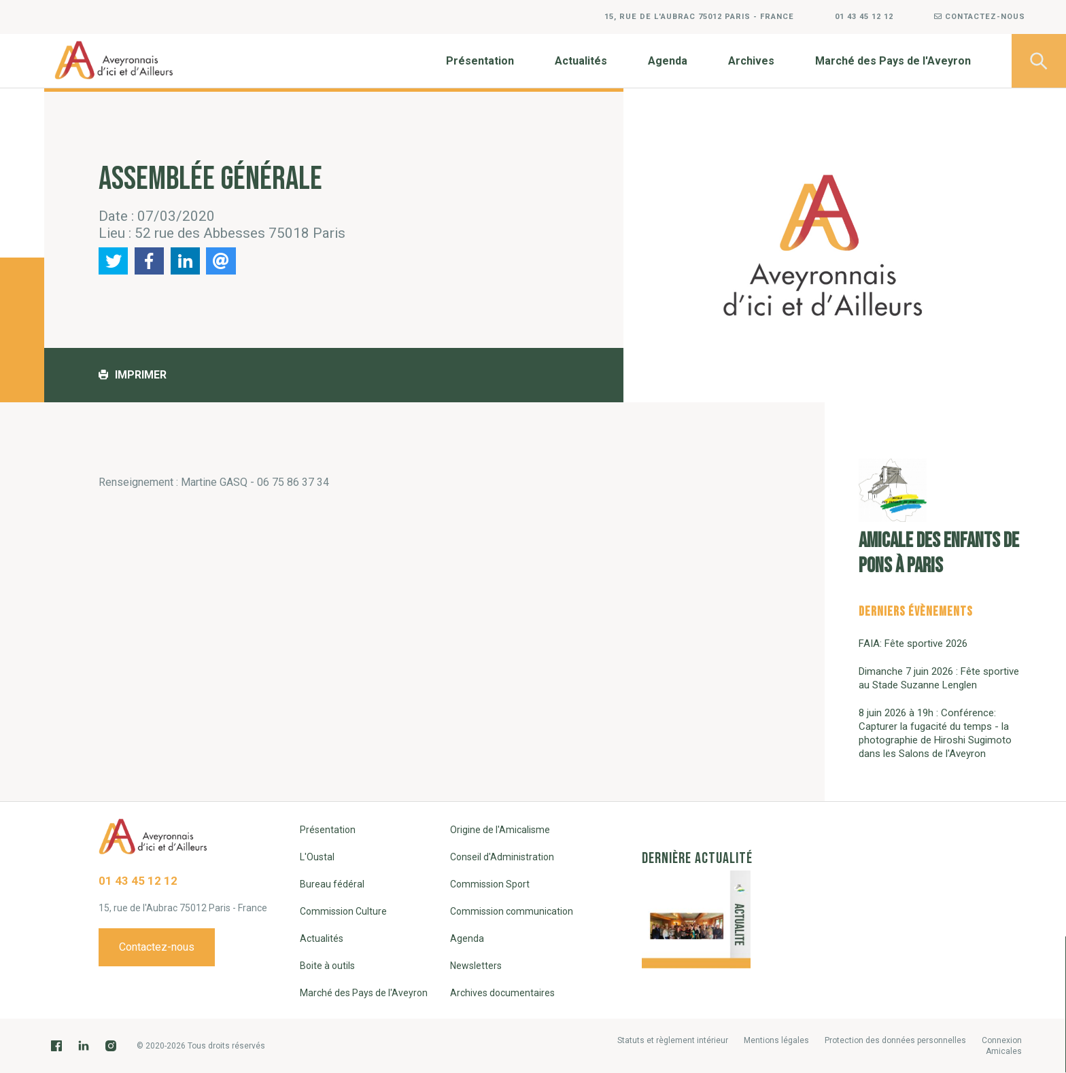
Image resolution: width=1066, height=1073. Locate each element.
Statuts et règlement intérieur (672, 1040)
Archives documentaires (502, 992)
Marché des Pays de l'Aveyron (893, 60)
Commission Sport (490, 884)
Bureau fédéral (332, 884)
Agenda (667, 60)
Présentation (480, 60)
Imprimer (133, 374)
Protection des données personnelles (895, 1040)
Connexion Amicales (1002, 1046)
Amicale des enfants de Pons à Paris (939, 518)
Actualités (581, 60)
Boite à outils (327, 965)
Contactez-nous (979, 16)
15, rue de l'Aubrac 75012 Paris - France (699, 16)
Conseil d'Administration (502, 856)
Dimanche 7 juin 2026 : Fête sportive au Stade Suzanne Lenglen (939, 678)
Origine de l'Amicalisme (500, 829)
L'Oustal (317, 856)
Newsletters (476, 965)
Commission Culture (343, 911)
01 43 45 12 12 (864, 16)
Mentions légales (776, 1040)
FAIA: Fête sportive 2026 (913, 643)
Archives (751, 60)
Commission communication (511, 911)
